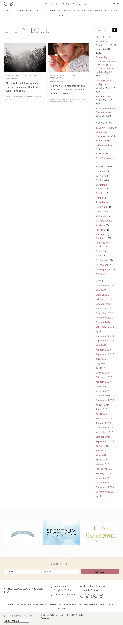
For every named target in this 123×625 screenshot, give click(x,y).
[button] (6, 4)
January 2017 (103, 381)
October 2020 (103, 322)
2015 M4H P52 (104, 127)
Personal (11, 99)
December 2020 (104, 313)
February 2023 (104, 299)
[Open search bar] (114, 4)
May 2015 (101, 455)
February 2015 (104, 469)
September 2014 (105, 487)
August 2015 (103, 446)
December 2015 (104, 427)
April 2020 (101, 331)
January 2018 (103, 349)
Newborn (100, 225)
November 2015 (104, 432)
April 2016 (101, 413)
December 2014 (104, 478)
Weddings (101, 274)
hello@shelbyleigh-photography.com (94, 588)
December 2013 (104, 491)
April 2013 (101, 496)
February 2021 (104, 308)
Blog (64, 609)
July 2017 (101, 359)
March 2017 (102, 372)
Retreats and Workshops (58, 101)
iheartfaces (102, 202)
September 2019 (105, 336)
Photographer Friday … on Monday (103, 84)
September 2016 (105, 400)
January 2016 (103, 423)
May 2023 (101, 290)
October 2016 (103, 395)
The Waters (102, 264)
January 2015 (103, 473)
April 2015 (101, 459)
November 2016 (104, 391)
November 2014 (104, 482)
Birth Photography (105, 158)
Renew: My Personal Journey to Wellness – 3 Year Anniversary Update (105, 65)
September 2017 (105, 354)
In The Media (70, 604)
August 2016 (103, 404)
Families (100, 197)
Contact (111, 604)
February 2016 (104, 418)
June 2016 (101, 409)
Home (10, 604)
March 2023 (102, 294)
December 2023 (104, 285)
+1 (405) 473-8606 (64, 594)
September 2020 (105, 327)
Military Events (104, 220)
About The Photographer (15, 97)
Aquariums (102, 140)
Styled (70, 101)
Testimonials (102, 260)
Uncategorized (103, 269)
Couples (100, 193)
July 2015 (101, 450)
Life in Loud (38, 97)
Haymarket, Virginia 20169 (62, 588)
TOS (58, 609)
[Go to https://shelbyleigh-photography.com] (61, 4)
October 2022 (103, 304)
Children (100, 180)
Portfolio (20, 604)
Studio (99, 251)
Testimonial (54, 604)
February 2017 (104, 377)
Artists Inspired (104, 145)
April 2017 (101, 368)
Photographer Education (91, 604)
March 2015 (102, 464)
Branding (100, 171)
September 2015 (105, 441)
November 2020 (104, 317)
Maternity (101, 216)
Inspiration (29, 97)
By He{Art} (101, 175)
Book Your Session (37, 604)
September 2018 (105, 340)
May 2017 (101, 363)
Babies (99, 153)
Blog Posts (72, 99)
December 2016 (104, 386)
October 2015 (103, 436)
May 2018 (101, 345)
